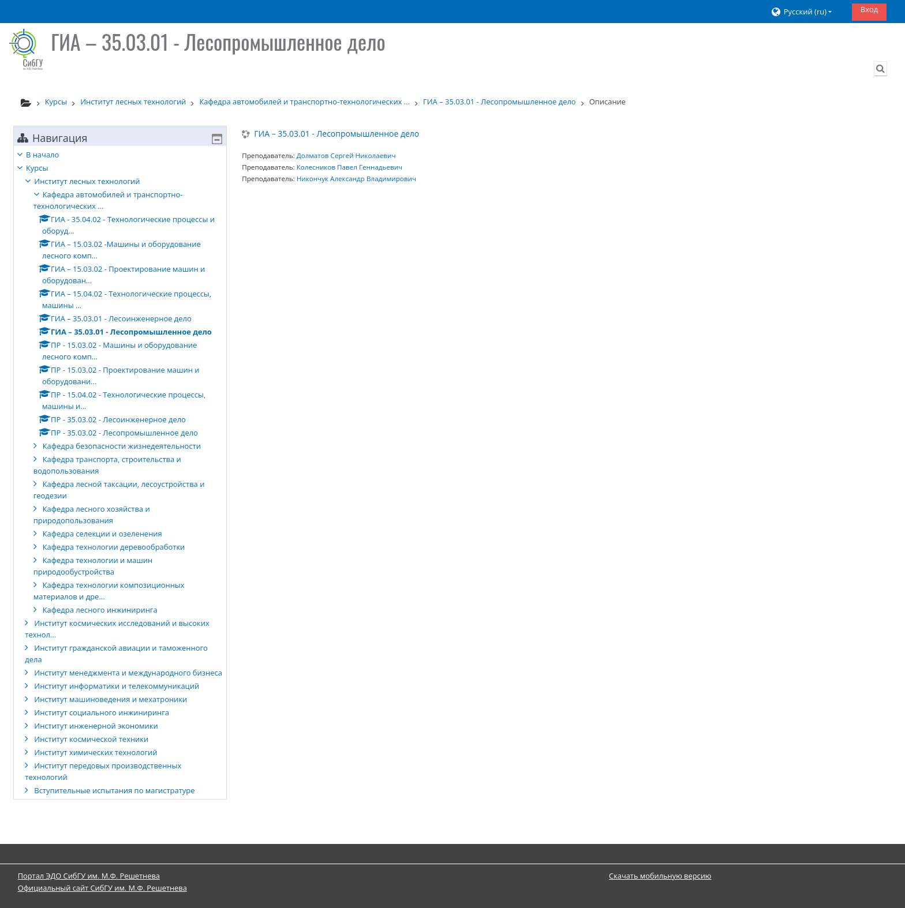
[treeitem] (120, 484)
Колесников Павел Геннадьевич (350, 167)
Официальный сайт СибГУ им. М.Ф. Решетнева (102, 888)
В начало (51, 154)
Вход (869, 9)
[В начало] (26, 49)
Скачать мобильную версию (660, 876)
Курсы (46, 168)
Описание (607, 101)
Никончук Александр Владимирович (356, 178)
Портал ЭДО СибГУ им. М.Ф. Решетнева (89, 876)
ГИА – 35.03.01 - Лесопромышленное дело (336, 134)
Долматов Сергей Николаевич (346, 155)
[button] (807, 11)
